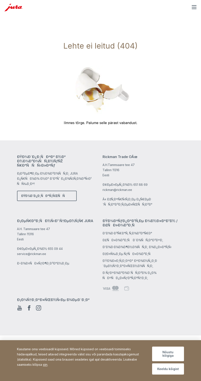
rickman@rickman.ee (117, 190)
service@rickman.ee (31, 254)
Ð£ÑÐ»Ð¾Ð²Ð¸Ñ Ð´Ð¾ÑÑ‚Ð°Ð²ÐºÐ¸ (133, 240)
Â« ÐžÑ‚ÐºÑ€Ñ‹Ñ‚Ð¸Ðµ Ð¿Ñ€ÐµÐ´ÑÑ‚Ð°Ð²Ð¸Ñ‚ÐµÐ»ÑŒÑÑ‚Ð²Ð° (127, 201)
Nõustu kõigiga (168, 353)
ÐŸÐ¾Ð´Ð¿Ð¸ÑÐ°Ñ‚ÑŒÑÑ (44, 196)
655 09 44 (55, 248)
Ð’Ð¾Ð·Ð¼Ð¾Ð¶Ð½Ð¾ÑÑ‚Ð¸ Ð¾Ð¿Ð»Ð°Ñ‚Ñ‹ (137, 247)
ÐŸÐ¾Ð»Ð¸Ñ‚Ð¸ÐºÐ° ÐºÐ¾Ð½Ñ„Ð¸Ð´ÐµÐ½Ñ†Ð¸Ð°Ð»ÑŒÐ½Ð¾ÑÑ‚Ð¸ (130, 263)
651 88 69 (140, 184)
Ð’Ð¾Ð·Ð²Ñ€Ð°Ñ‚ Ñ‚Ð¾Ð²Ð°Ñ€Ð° (127, 233)
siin (45, 364)
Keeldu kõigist (168, 369)
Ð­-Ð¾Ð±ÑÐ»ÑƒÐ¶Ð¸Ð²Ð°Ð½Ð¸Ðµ (43, 263)
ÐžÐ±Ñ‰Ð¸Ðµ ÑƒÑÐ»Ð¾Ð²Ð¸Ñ (128, 254)
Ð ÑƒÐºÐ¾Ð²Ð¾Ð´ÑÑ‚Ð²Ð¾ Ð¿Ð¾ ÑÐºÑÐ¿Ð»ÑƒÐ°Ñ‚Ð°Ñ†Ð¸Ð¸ (129, 275)
